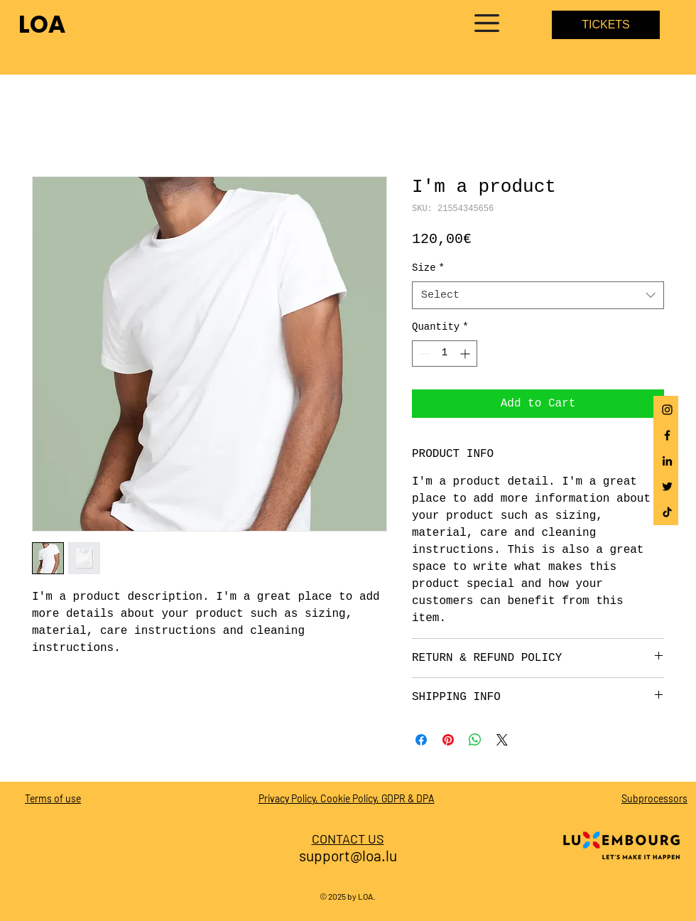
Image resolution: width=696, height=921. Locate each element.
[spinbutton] (444, 353)
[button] (486, 23)
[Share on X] (502, 739)
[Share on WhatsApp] (475, 739)
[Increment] (466, 353)
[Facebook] (667, 435)
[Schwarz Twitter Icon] (667, 486)
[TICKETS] (606, 25)
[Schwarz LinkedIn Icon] (667, 461)
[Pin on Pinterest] (448, 739)
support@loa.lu (348, 855)
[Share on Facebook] (421, 739)
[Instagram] (667, 409)
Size (428, 268)
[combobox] (538, 295)
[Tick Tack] (667, 512)
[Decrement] (423, 353)
